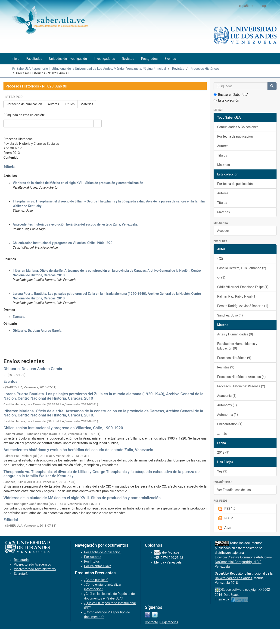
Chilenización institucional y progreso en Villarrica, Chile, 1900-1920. (63, 243)
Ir (97, 123)
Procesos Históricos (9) (234, 358)
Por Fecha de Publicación (102, 552)
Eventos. (19, 317)
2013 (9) (223, 452)
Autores (53, 104)
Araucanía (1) (227, 396)
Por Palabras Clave (97, 566)
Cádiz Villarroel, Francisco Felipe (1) (243, 287)
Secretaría (21, 574)
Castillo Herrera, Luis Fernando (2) (241, 268)
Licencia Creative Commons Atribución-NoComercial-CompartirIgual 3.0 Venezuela (243, 561)
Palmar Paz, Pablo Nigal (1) (237, 296)
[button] (246, 6)
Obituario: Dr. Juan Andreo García (32, 368)
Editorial (10, 519)
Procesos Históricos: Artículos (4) (241, 377)
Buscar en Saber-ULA (231, 94)
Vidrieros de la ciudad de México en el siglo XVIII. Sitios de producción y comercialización (78, 183)
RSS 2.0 (226, 518)
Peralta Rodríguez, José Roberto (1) (242, 306)
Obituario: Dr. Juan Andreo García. (37, 330)
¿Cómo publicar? (96, 580)
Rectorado (21, 560)
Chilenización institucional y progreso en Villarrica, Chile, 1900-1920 (63, 427)
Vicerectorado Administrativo (35, 569)
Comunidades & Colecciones (237, 127)
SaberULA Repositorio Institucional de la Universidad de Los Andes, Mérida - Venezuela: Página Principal (91, 68)
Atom (224, 528)
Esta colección (226, 100)
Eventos (10, 381)
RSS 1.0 (226, 509)
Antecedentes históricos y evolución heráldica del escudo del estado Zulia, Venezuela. (75, 224)
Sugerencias (169, 622)
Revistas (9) (225, 367)
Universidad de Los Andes (233, 578)
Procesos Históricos (205, 68)
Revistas (178, 68)
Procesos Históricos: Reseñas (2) (241, 386)
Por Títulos (92, 561)
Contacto (151, 622)
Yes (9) (222, 471)
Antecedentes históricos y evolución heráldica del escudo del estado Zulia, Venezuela (78, 449)
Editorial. (9, 167)
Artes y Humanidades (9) (235, 334)
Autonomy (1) (227, 405)
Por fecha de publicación (24, 104)
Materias (87, 104)
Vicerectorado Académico (32, 564)
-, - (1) (221, 277)
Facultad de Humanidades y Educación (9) (237, 346)
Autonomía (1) (227, 414)
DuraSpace (232, 595)
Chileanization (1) (230, 424)
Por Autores (92, 557)
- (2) (220, 258)
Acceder (223, 230)
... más (222, 433)
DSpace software (232, 589)
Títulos (70, 104)
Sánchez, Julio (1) (230, 315)
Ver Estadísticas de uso (234, 490)
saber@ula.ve (169, 552)
